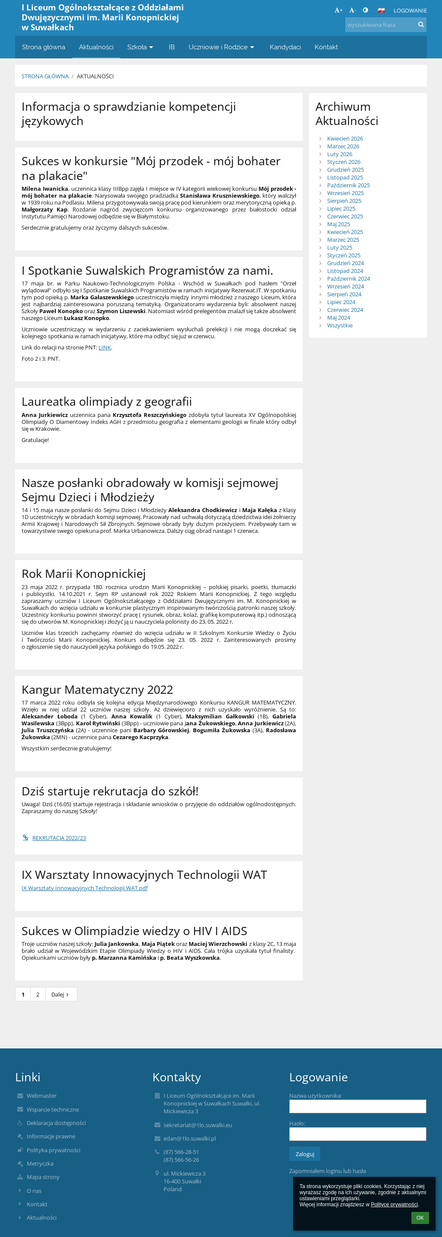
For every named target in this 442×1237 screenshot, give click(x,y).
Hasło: (297, 1123)
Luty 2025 (339, 247)
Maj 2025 (338, 224)
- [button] (352, 10)
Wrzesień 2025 (345, 193)
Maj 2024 (338, 317)
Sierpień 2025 (344, 201)
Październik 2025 (348, 185)
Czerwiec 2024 (345, 310)
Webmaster (42, 1095)
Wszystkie (340, 325)
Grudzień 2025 (345, 169)
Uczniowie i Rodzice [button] (222, 47)
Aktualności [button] (96, 47)
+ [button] (339, 10)
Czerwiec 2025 (345, 216)
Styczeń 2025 (343, 255)
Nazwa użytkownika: (315, 1095)
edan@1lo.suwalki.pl (190, 1138)
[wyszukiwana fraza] (386, 24)
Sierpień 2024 (344, 294)
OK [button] (420, 1218)
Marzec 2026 (343, 146)
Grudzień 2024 (345, 263)
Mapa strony (43, 1177)
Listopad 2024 (345, 271)
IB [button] (172, 47)
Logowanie (410, 10)
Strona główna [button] (43, 47)
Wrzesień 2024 (345, 286)
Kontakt (37, 1204)
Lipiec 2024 (341, 302)
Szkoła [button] (141, 47)
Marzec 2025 (343, 240)
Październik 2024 (348, 278)
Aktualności (95, 76)
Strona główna (45, 76)
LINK (104, 347)
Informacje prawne (51, 1136)
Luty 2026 (339, 154)
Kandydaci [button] (285, 47)
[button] (381, 10)
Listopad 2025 (345, 177)
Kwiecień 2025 (345, 232)
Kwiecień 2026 (345, 138)
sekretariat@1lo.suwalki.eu (198, 1125)
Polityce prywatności (394, 1205)
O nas (34, 1191)
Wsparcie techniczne (53, 1109)
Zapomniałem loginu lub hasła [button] (327, 1171)
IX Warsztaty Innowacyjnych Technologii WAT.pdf (85, 888)
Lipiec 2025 (341, 208)
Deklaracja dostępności (56, 1123)
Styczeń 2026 (343, 162)
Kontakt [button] (326, 47)
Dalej (61, 994)
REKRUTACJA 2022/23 (54, 838)
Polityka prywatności (53, 1150)
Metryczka (40, 1163)
